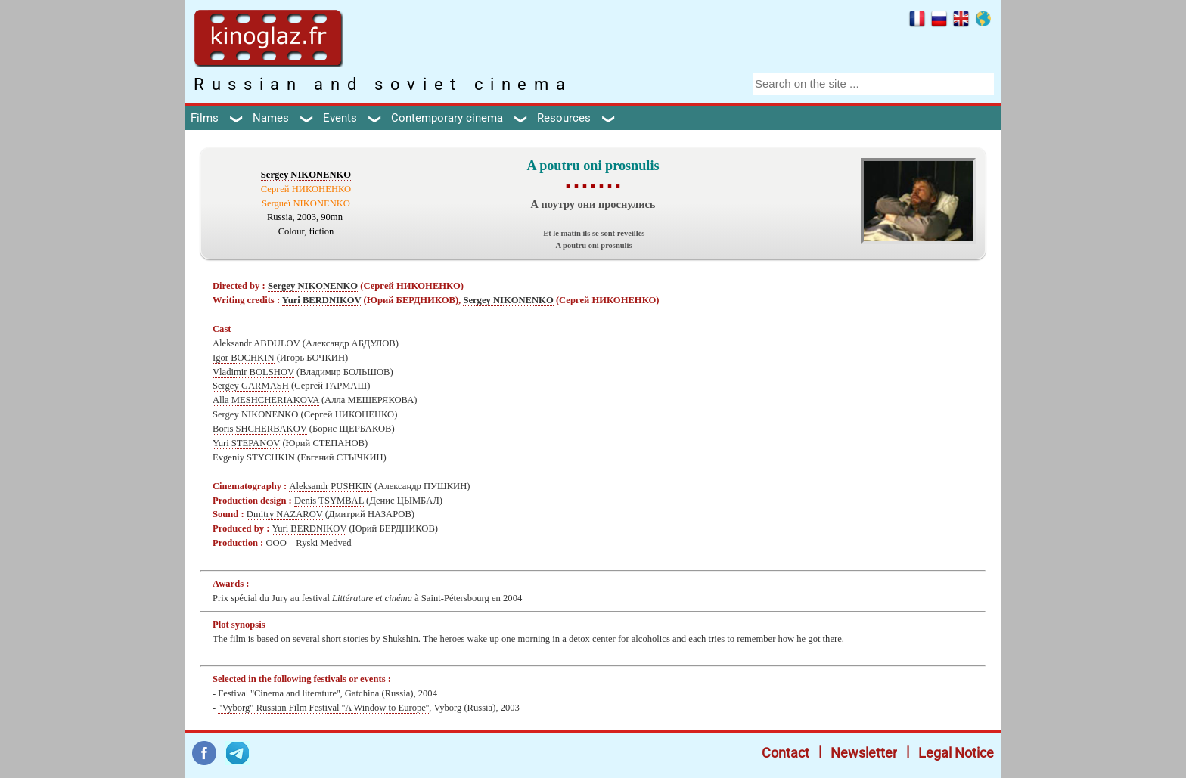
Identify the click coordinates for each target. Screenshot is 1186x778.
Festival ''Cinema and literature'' (279, 693)
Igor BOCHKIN (244, 357)
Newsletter (864, 753)
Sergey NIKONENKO (306, 174)
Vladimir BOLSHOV (253, 372)
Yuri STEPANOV (246, 443)
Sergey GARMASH (251, 385)
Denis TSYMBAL (329, 500)
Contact (785, 753)
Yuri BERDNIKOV (322, 300)
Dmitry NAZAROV (285, 514)
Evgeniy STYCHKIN (254, 457)
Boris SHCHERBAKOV (260, 428)
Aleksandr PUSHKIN (330, 486)
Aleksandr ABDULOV (256, 343)
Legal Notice (956, 753)
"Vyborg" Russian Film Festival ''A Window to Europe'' (323, 707)
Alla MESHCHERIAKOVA (266, 400)
